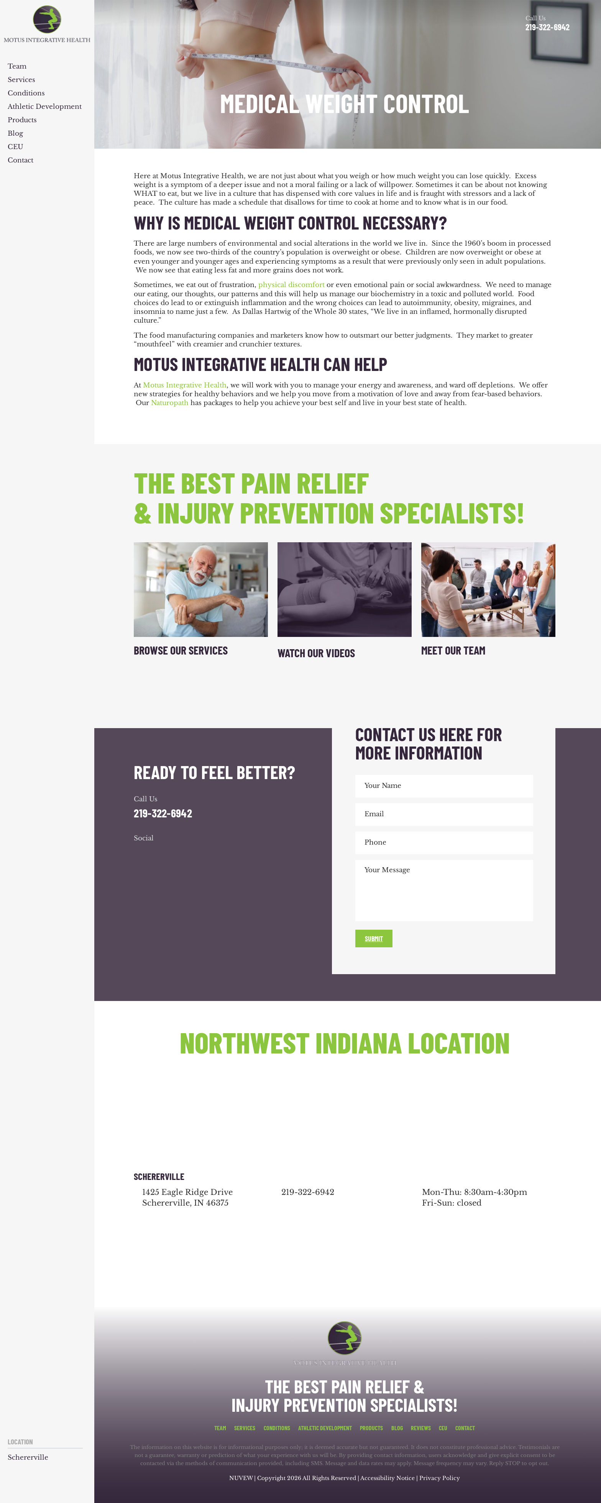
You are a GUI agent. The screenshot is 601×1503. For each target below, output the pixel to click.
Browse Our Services (181, 650)
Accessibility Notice (388, 1478)
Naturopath (170, 403)
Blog (15, 134)
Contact (20, 160)
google (162, 854)
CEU (15, 147)
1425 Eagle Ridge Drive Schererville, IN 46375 (187, 1198)
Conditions (26, 93)
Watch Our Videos (316, 653)
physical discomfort (291, 285)
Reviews (421, 1428)
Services (21, 80)
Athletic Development (45, 107)
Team (17, 67)
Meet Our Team (453, 650)
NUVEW (241, 1478)
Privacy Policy (439, 1478)
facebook (141, 854)
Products (22, 120)
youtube (183, 854)
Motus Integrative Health (185, 385)
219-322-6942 (547, 27)
